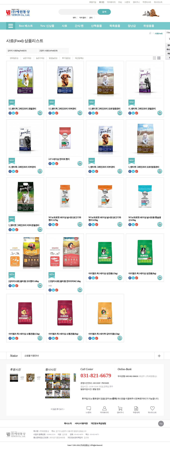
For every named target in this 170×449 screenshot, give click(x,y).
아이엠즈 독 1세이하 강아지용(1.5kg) (103, 334)
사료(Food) (158, 33)
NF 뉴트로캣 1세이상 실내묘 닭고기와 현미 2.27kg (65, 218)
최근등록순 (79, 58)
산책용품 (96, 25)
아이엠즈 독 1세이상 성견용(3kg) (142, 273)
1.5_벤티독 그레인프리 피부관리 (62, 109)
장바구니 (136, 2)
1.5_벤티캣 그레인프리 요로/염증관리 (104, 109)
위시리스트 (158, 2)
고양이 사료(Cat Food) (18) (48, 51)
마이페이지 (111, 2)
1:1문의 (127, 2)
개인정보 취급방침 (98, 423)
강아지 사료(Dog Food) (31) (17, 51)
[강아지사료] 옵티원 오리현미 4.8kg (24, 281)
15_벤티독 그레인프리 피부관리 (22, 167)
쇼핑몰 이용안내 (31, 356)
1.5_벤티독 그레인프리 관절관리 (22, 109)
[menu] (10, 26)
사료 (64, 25)
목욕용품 (114, 25)
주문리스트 (147, 2)
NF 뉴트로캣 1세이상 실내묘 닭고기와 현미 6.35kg (104, 218)
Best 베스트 (26, 25)
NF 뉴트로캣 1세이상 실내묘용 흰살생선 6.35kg (144, 218)
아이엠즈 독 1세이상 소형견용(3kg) (63, 334)
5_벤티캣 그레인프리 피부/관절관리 (24, 225)
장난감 (132, 25)
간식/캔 (79, 25)
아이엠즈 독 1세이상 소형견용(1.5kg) (24, 334)
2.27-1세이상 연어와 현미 (59, 159)
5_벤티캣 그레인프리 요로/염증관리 (143, 167)
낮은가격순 (27, 58)
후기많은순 (66, 58)
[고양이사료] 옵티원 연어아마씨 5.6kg (64, 281)
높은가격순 (40, 58)
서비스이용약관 (81, 423)
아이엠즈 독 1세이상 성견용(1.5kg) (102, 273)
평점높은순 (53, 58)
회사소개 (67, 423)
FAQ (120, 2)
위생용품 (148, 25)
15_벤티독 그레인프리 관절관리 (142, 109)
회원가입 (92, 2)
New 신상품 (47, 25)
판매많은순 (14, 58)
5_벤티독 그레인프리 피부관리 (101, 167)
